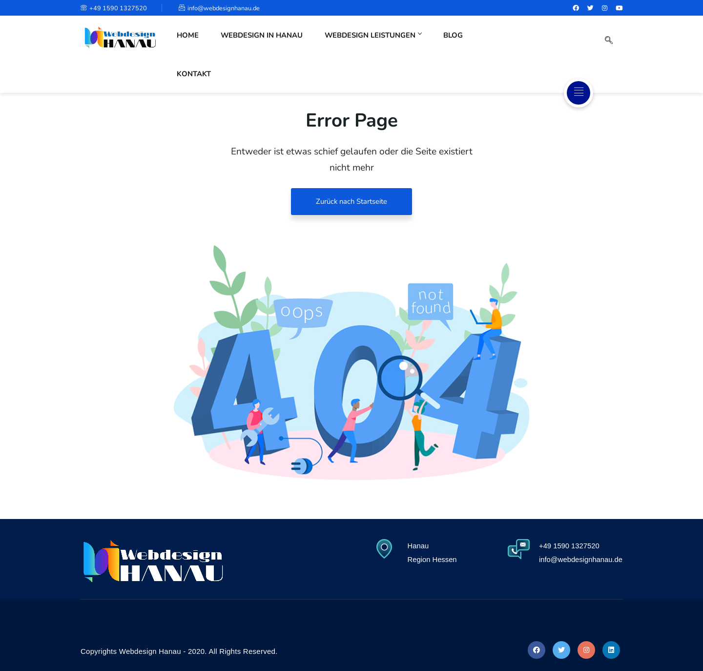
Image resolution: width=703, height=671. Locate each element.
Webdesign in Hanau (260, 42)
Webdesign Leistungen (373, 42)
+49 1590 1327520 (114, 8)
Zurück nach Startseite (351, 201)
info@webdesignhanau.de (224, 8)
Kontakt (496, 42)
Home (189, 42)
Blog (452, 42)
